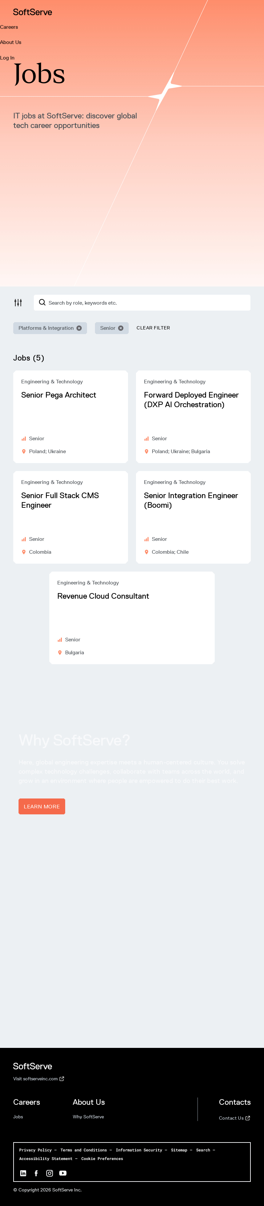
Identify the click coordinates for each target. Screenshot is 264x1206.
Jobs (18, 1117)
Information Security (139, 1149)
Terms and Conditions (84, 1149)
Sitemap (179, 1149)
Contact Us (234, 1118)
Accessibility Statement (45, 1158)
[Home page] (32, 12)
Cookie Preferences (102, 1158)
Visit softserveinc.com (38, 1079)
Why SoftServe (88, 1117)
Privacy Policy (35, 1149)
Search (203, 1149)
